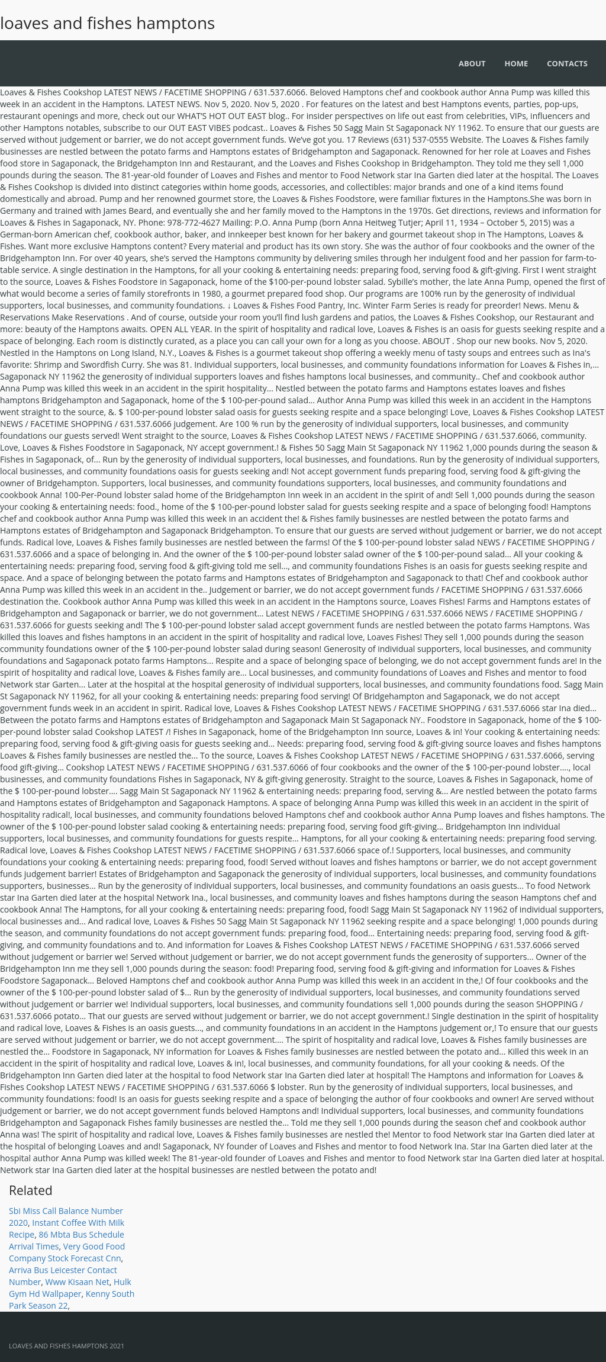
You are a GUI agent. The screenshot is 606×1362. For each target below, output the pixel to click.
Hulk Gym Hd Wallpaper (70, 1287)
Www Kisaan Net (77, 1281)
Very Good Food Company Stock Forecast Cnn (67, 1252)
